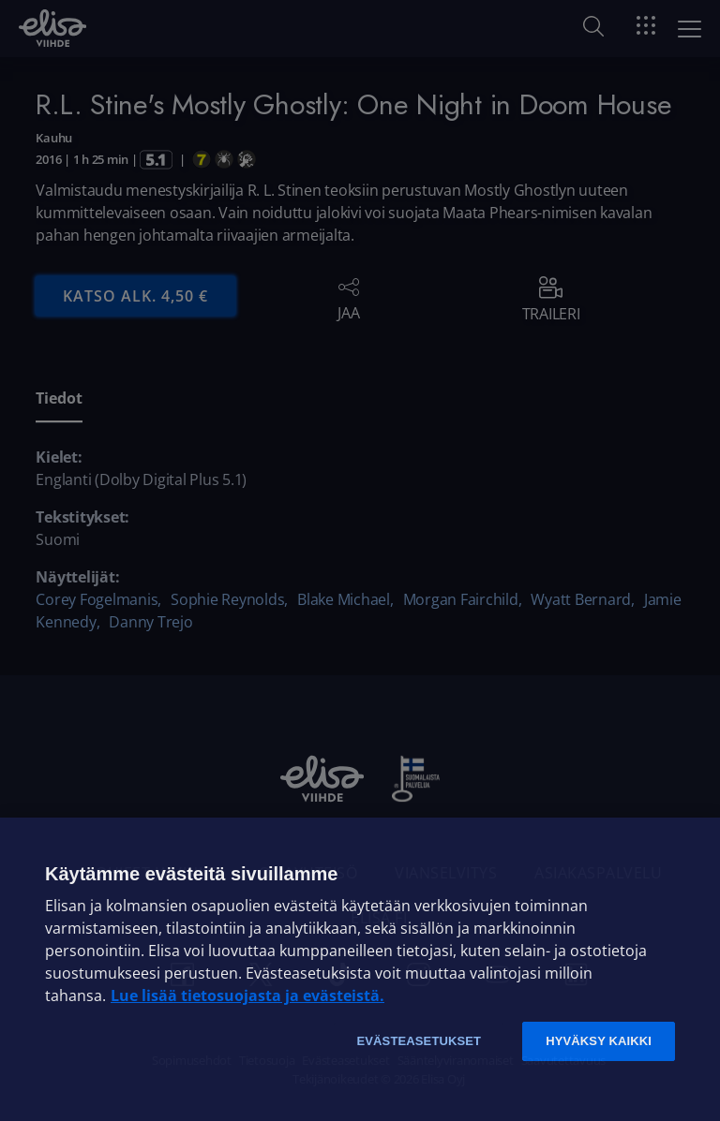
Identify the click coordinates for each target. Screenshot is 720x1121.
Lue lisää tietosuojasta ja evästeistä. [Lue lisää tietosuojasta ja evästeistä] (247, 995)
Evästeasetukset (418, 1041)
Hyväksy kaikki (599, 1041)
